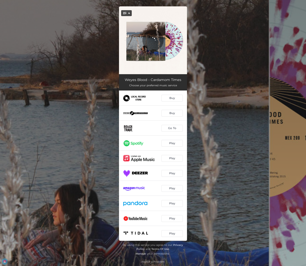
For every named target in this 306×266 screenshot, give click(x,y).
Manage (141, 253)
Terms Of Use (160, 249)
